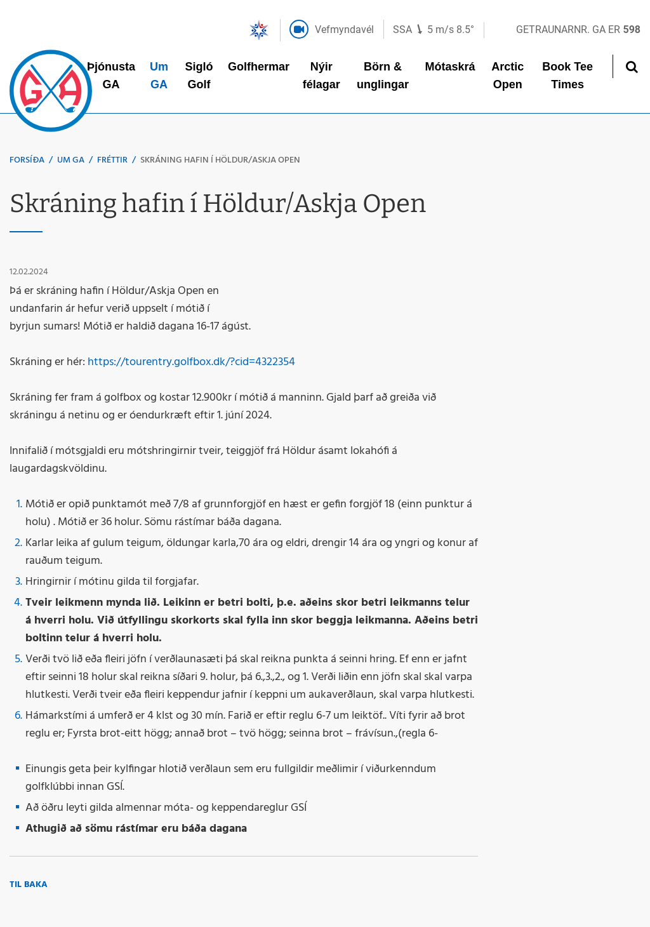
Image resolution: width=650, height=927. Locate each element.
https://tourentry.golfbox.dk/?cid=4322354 (191, 362)
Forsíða (27, 160)
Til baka (29, 884)
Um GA (70, 160)
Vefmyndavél (344, 29)
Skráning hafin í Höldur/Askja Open (220, 160)
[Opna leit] (631, 66)
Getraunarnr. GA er (578, 29)
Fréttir (112, 160)
